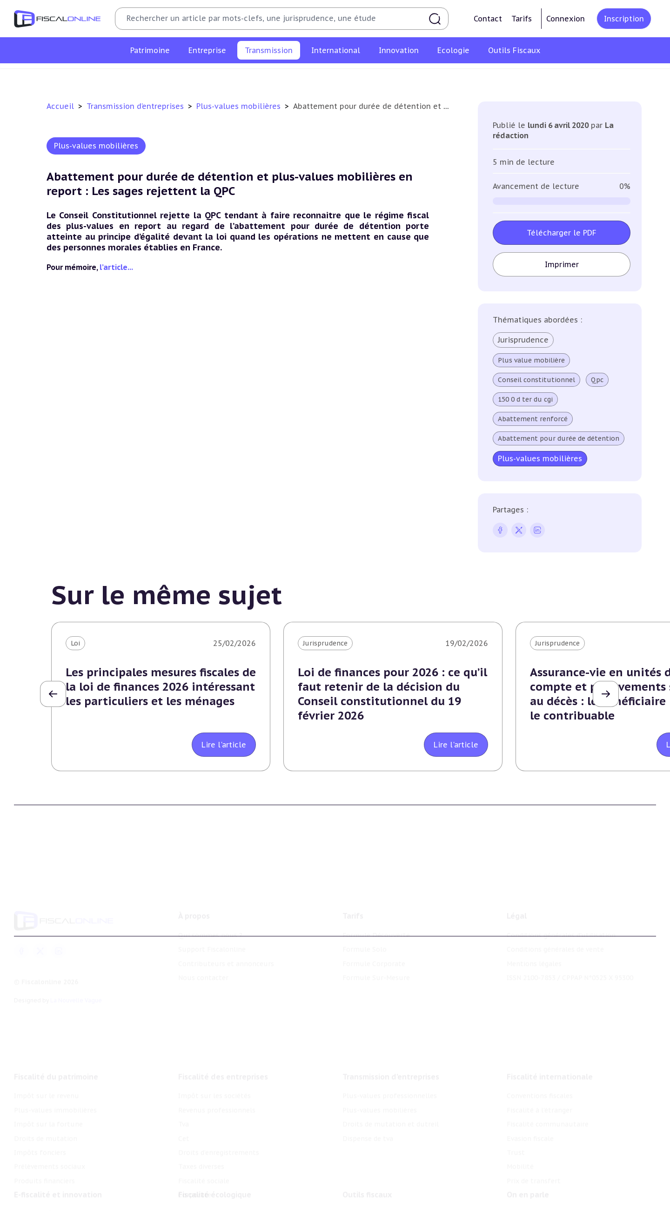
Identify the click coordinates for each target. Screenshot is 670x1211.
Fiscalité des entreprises (223, 1057)
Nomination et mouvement (551, 1198)
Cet (183, 1119)
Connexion (565, 18)
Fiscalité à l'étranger (539, 1091)
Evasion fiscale (530, 1119)
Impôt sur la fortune (48, 1105)
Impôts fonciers (40, 1133)
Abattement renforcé (533, 419)
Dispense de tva (484, 76)
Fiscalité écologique (214, 1179)
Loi (75, 643)
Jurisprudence (523, 339)
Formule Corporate (373, 949)
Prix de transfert (534, 1161)
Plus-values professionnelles (208, 76)
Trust (516, 1133)
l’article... (116, 267)
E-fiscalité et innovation (58, 1179)
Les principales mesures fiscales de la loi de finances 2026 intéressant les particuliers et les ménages (161, 686)
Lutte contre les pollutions (223, 1198)
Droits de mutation (45, 1119)
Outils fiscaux (367, 1179)
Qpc (597, 380)
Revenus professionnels (216, 1091)
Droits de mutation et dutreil (400, 76)
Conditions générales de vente (555, 935)
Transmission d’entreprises (136, 106)
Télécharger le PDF (561, 232)
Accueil (60, 106)
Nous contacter (203, 963)
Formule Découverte (376, 921)
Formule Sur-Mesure (376, 963)
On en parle (528, 1179)
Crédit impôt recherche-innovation (70, 1198)
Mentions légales (534, 949)
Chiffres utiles (366, 1198)
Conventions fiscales (540, 1076)
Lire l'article (223, 744)
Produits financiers (44, 1161)
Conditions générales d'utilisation (561, 921)
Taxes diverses (201, 1147)
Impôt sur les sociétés (214, 1076)
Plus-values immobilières (55, 1091)
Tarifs (521, 18)
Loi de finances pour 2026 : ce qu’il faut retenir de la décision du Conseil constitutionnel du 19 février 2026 (392, 694)
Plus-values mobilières (303, 76)
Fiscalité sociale (203, 1161)
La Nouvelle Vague (76, 986)
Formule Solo (364, 935)
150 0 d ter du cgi (525, 399)
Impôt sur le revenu (46, 1076)
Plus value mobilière (531, 360)
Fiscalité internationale (550, 1057)
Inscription (624, 18)
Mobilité (520, 1147)
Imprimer (562, 264)
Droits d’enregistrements (218, 1133)
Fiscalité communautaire (548, 1105)
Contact (488, 18)
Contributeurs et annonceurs (226, 949)
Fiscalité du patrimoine (56, 1057)
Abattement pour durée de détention (558, 438)
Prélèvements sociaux (49, 1147)
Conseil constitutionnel (536, 380)
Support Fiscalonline (212, 935)
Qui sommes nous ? (210, 921)
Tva (183, 1105)
